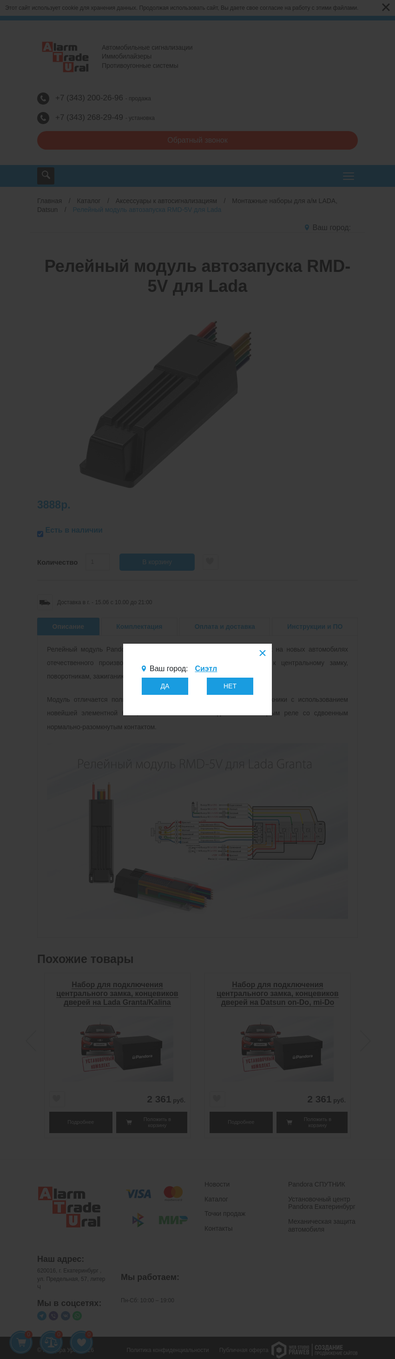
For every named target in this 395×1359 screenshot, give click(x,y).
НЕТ (230, 686)
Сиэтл (206, 669)
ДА (165, 686)
